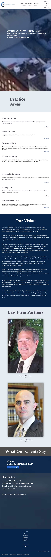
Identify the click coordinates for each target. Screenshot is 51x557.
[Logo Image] (8, 4)
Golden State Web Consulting (23, 554)
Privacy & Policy (4, 554)
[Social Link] (23, 546)
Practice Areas (28, 3)
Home (22, 3)
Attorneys (25, 539)
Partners (24, 5)
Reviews (35, 5)
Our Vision (36, 3)
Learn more (46, 151)
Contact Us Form (13, 467)
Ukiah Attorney (25, 540)
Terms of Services (12, 554)
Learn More (46, 126)
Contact (29, 5)
